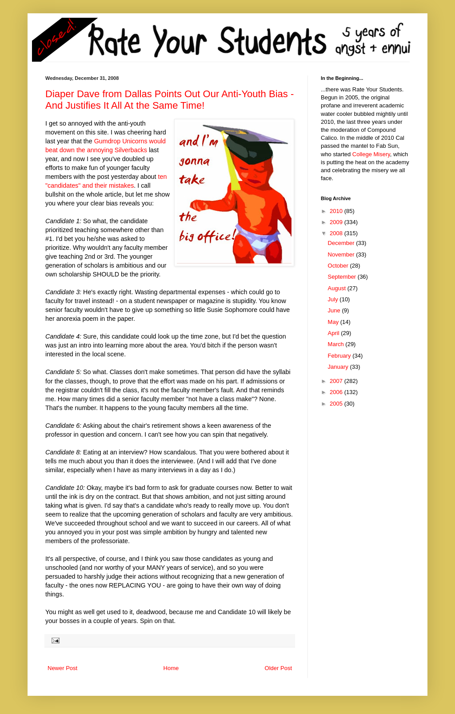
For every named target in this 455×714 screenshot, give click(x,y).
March (337, 344)
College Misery (371, 154)
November (342, 254)
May (334, 322)
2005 (337, 403)
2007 (337, 381)
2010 (337, 211)
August (337, 288)
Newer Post (62, 668)
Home (171, 668)
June (335, 310)
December (342, 243)
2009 (337, 222)
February (340, 355)
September (343, 276)
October (339, 265)
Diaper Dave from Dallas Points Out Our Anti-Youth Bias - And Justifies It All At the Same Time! (169, 99)
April (334, 333)
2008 (337, 233)
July (334, 299)
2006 (337, 392)
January (339, 366)
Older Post (278, 668)
